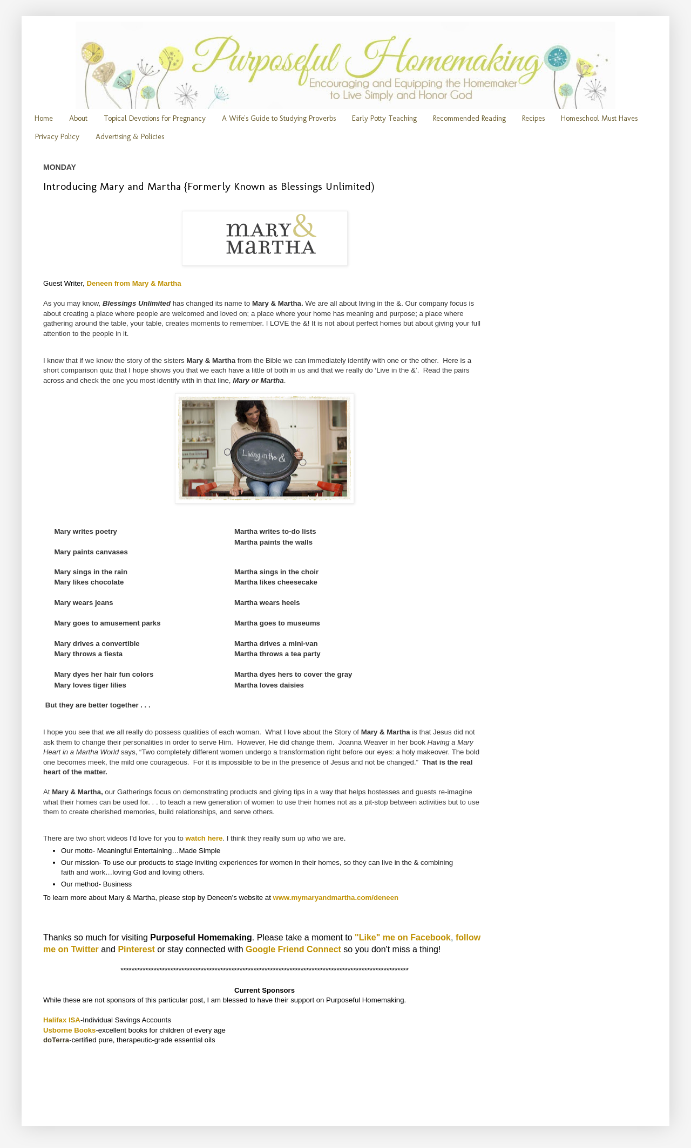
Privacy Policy (57, 136)
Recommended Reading (469, 118)
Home (44, 118)
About (78, 118)
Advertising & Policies (130, 136)
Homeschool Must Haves (599, 118)
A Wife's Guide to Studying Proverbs (279, 118)
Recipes (533, 118)
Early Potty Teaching (384, 118)
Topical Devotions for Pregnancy (155, 118)
